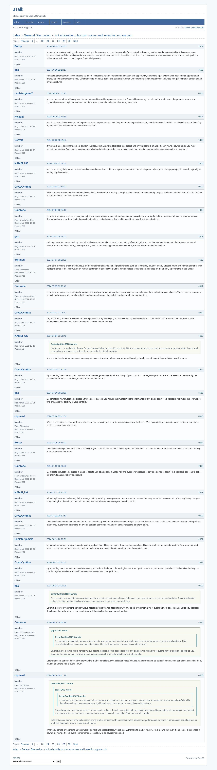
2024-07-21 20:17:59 (56, 516)
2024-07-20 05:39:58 (56, 393)
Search (54, 22)
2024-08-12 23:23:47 (56, 562)
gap (17, 69)
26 (58, 41)
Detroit (19, 140)
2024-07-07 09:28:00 (56, 236)
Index (16, 22)
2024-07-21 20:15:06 (56, 492)
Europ (18, 46)
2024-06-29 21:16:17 (56, 70)
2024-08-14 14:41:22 (56, 675)
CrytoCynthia (23, 186)
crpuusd (20, 259)
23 (42, 41)
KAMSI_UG (21, 163)
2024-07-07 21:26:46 (56, 336)
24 (48, 41)
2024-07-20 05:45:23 (56, 466)
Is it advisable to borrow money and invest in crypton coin (93, 35)
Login (77, 22)
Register (67, 22)
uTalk (18, 9)
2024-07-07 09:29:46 (56, 286)
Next (75, 41)
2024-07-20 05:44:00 (56, 443)
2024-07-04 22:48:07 (56, 163)
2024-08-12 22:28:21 (56, 539)
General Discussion (37, 35)
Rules (41, 22)
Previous (25, 41)
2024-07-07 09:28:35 (56, 260)
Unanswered (198, 27)
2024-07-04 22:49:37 (56, 187)
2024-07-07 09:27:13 (56, 210)
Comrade (20, 210)
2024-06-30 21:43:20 (56, 93)
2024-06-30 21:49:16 (56, 117)
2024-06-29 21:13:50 (56, 46)
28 (69, 41)
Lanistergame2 (24, 93)
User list (30, 22)
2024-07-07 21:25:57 (56, 312)
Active (188, 27)
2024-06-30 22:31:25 (56, 140)
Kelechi (19, 116)
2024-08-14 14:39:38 (56, 586)
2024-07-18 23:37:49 (56, 369)
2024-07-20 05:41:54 (56, 416)
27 (64, 41)
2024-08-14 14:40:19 (56, 622)
